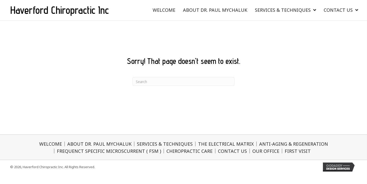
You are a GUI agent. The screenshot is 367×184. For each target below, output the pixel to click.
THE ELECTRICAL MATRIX (226, 144)
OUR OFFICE (265, 151)
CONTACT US (232, 151)
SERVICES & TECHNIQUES (165, 144)
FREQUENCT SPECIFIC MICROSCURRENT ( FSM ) (109, 151)
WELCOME (50, 144)
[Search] (183, 81)
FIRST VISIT (298, 151)
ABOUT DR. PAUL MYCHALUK (99, 144)
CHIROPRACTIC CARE (189, 151)
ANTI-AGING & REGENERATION (293, 144)
